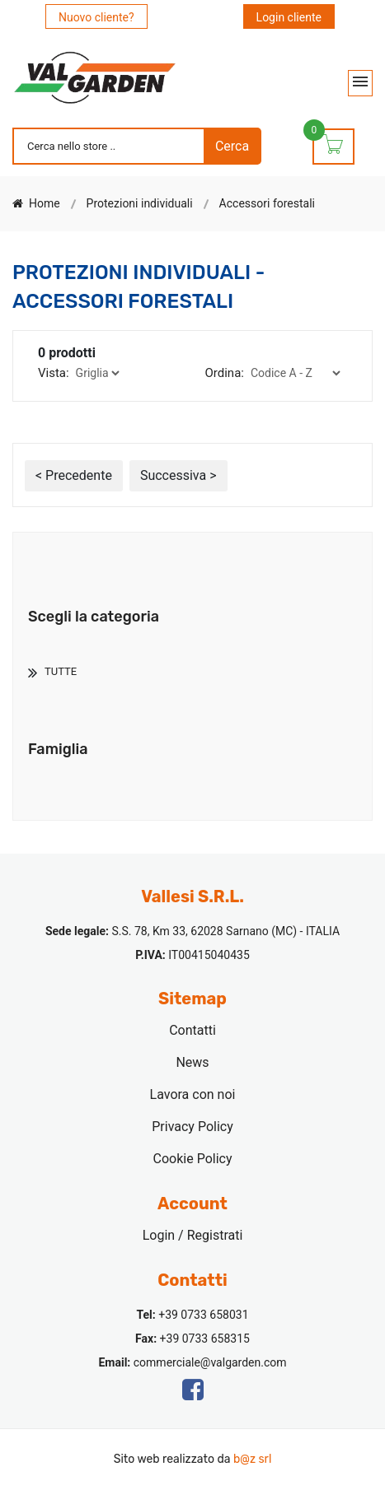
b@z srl (252, 1459)
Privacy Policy (192, 1126)
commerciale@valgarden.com (210, 1362)
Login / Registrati (193, 1235)
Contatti (192, 1030)
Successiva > (178, 475)
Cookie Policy (192, 1158)
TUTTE (61, 671)
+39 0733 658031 (203, 1314)
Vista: (53, 373)
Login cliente (289, 17)
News (192, 1062)
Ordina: (224, 373)
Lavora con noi (193, 1094)
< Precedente (73, 475)
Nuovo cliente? (96, 17)
